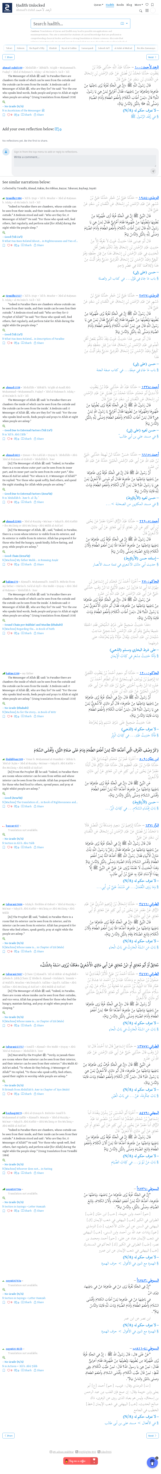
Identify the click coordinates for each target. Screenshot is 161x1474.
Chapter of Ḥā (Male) (52, 947)
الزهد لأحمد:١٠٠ (147, 67)
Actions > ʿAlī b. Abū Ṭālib (22, 1366)
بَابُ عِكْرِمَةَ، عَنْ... (142, 1096)
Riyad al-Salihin (69, 48)
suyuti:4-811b (14, 1349)
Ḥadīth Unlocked (31, 5)
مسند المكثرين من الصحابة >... (128, 504)
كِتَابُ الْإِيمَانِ (119, 656)
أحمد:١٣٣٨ (150, 387)
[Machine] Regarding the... (20, 629)
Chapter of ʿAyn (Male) (56, 1089)
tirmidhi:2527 (14, 296)
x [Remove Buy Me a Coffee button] (157, 1461)
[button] (153, 8)
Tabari (9, 48)
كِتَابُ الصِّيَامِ (119, 1162)
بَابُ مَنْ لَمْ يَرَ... (144, 1162)
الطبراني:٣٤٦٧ (149, 974)
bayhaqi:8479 (14, 1113)
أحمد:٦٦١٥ (150, 454)
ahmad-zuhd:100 (12, 68)
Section (9, 843)
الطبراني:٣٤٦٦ (149, 904)
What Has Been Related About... (23, 241)
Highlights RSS (87, 1452)
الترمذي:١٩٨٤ (149, 198)
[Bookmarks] (136, 8)
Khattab (53, 48)
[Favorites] (131, 8)
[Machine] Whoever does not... (22, 1169)
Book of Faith (47, 629)
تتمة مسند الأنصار (104, 564)
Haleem (20, 48)
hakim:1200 (12, 673)
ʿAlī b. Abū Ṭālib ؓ (17, 434)
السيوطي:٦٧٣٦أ (148, 1189)
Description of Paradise (50, 339)
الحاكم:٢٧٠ (150, 581)
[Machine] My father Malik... (21, 560)
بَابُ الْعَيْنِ (117, 1096)
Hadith (93, 8)
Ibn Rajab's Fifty (37, 48)
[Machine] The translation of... (22, 802)
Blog (112, 8)
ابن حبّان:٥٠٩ (149, 759)
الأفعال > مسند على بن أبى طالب (128, 1423)
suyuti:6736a (13, 1189)
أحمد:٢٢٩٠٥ (149, 521)
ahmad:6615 (13, 455)
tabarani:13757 (15, 1047)
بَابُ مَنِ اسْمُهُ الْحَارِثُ (141, 947)
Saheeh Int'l (104, 48)
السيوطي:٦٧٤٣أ (148, 1280)
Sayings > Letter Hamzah (31, 1206)
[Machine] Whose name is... (20, 947)
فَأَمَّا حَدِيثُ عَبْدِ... (143, 735)
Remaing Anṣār (49, 560)
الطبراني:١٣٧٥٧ (148, 1046)
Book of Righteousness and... (61, 802)
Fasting (48, 1169)
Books (103, 8)
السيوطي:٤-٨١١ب (146, 1348)
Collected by (9, 188)
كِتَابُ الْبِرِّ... (114, 808)
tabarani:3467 (14, 974)
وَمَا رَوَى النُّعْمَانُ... (143, 887)
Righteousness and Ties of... (61, 241)
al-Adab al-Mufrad (123, 48)
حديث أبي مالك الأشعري (139, 564)
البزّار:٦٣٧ (152, 825)
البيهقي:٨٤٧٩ (149, 1113)
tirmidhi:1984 (14, 198)
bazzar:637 (12, 826)
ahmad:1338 (13, 387)
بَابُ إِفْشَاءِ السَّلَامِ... (142, 808)
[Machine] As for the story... (21, 712)
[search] (74, 23)
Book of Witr (48, 712)
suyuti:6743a (13, 1281)
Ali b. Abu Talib (25, 843)
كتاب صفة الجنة (108, 370)
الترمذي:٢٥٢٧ (149, 295)
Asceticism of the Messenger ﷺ (26, 110)
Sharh (28, 114)
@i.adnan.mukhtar (63, 1452)
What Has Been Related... (19, 339)
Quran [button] (80, 8)
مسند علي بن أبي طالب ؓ (134, 436)
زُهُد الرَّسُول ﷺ (141, 117)
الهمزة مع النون (146, 1263)
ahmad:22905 (13, 521)
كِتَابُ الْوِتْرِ (118, 735)
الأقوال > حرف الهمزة (116, 1263)
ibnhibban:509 (14, 759)
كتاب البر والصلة (109, 278)
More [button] (121, 8)
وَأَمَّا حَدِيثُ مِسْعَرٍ (144, 656)
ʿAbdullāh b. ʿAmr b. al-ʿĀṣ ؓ (22, 498)
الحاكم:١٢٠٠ (149, 673)
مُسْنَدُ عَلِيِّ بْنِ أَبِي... (110, 887)
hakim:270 (12, 582)
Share (40, 114)
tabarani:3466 (14, 904)
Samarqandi (87, 48)
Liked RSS (106, 1452)
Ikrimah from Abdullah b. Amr (22, 1089)
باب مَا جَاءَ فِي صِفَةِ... (140, 370)
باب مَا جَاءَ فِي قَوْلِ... (141, 278)
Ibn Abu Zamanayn (146, 48)
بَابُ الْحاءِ (115, 947)
